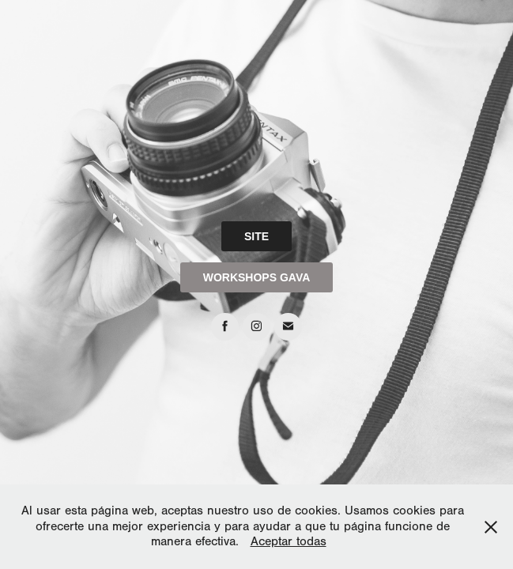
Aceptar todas (288, 541)
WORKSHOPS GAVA (257, 277)
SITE (256, 236)
